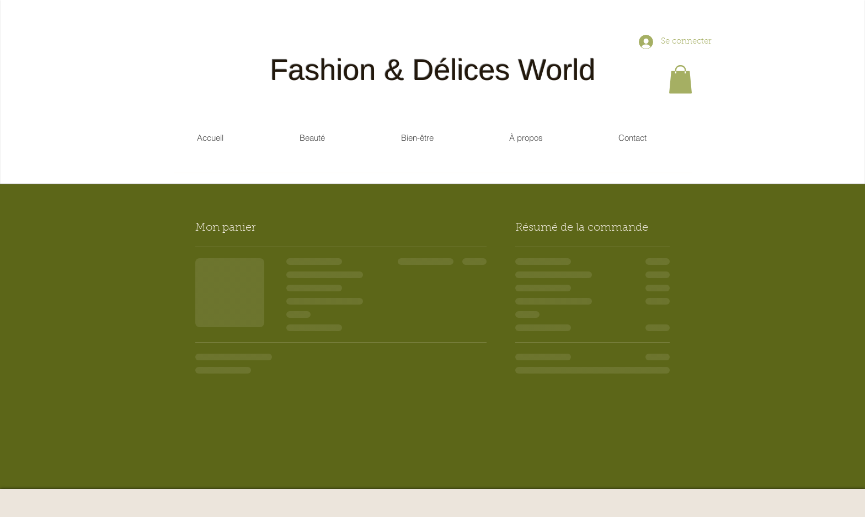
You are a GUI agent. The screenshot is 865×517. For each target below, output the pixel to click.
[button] (680, 79)
